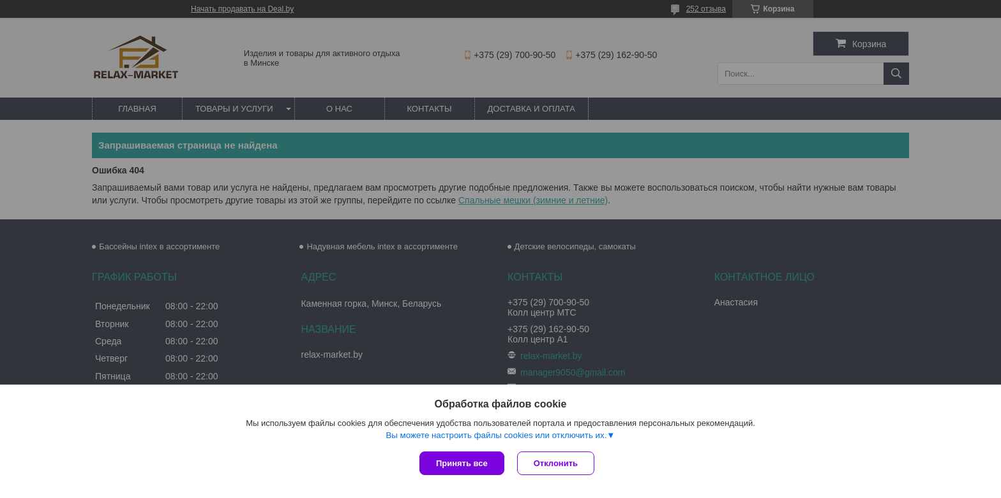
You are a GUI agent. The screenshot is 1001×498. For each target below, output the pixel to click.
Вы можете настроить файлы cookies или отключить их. (496, 435)
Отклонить (556, 463)
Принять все (462, 463)
